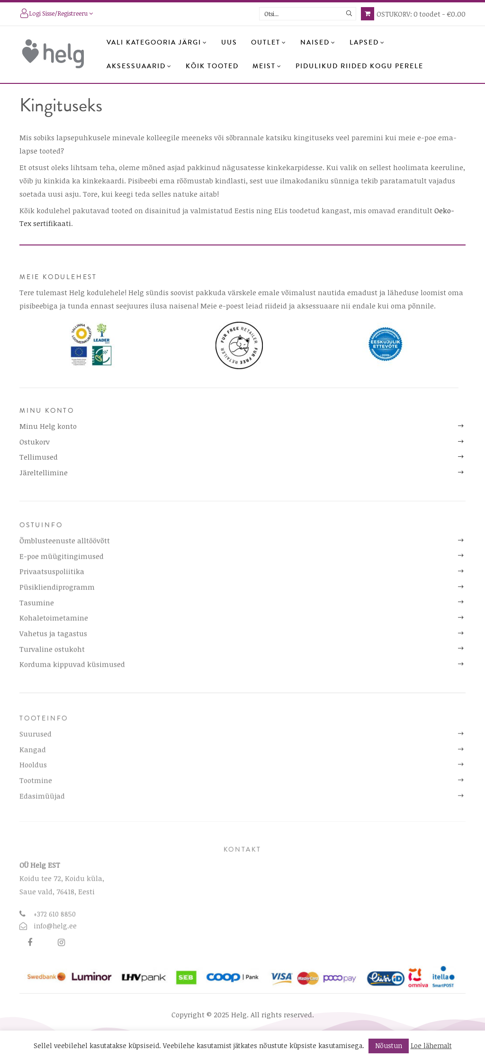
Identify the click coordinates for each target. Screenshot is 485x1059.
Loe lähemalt (431, 1045)
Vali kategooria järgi (157, 42)
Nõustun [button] (388, 1045)
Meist (267, 66)
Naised (318, 42)
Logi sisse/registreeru (56, 14)
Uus (229, 42)
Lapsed (367, 42)
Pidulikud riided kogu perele (359, 66)
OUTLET (269, 42)
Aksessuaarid (139, 66)
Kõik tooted (212, 66)
